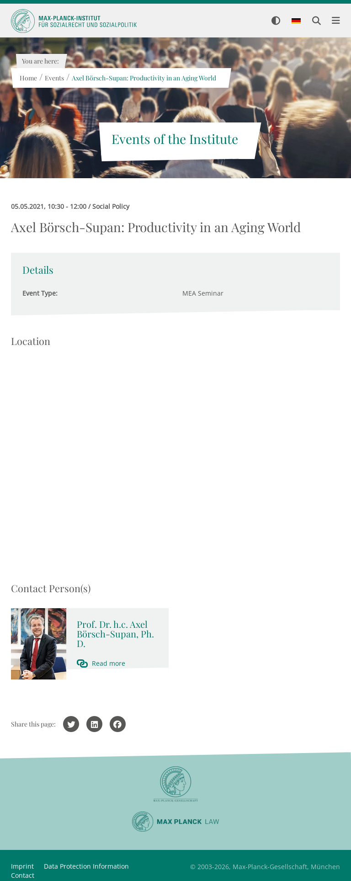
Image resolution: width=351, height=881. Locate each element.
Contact (22, 875)
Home (28, 78)
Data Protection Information (86, 866)
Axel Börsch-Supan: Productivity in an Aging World (143, 78)
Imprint (22, 866)
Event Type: (40, 293)
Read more (108, 663)
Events (54, 78)
